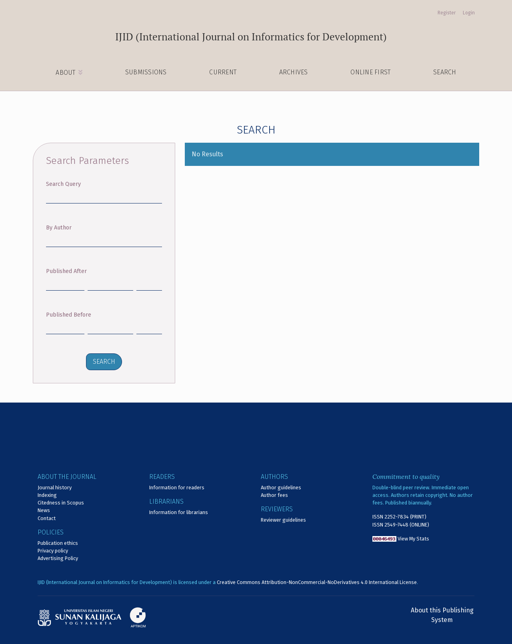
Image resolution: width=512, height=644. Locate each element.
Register (447, 13)
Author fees (274, 495)
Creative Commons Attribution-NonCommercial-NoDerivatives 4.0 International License (317, 582)
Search (444, 72)
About (66, 72)
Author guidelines (281, 487)
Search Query (63, 184)
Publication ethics (58, 543)
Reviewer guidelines (283, 520)
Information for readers (176, 487)
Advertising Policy (58, 558)
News (44, 510)
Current (222, 72)
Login (469, 13)
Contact (47, 518)
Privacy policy (53, 551)
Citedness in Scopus (61, 503)
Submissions (146, 72)
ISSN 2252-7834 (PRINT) (399, 517)
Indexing (47, 495)
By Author (59, 227)
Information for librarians (178, 512)
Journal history (55, 487)
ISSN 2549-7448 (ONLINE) (400, 525)
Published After (66, 271)
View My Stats (413, 539)
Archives (293, 72)
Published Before (68, 314)
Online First (370, 72)
